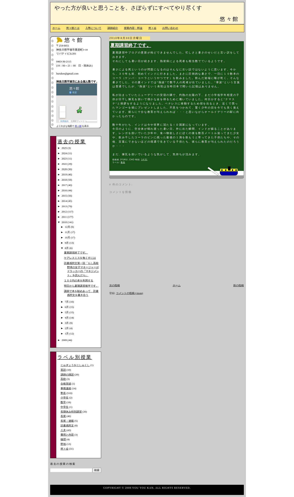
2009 (64, 340)
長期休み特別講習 (71, 411)
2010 (64, 222)
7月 (67, 301)
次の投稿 (114, 285)
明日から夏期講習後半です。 (81, 285)
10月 (68, 237)
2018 (64, 179)
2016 (64, 190)
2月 (67, 328)
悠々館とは (73, 28)
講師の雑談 (67, 374)
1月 (67, 333)
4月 (67, 317)
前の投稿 (238, 285)
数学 (63, 402)
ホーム (56, 28)
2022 (64, 163)
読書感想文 (67, 425)
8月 (67, 248)
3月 (67, 322)
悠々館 (229, 19)
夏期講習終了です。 (130, 45)
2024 (64, 153)
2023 (64, 158)
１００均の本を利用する (78, 280)
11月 (68, 232)
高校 (63, 379)
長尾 (63, 416)
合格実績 (66, 383)
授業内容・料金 (133, 28)
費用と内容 (67, 434)
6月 (67, 307)
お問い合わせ (170, 28)
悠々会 (152, 28)
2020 (64, 169)
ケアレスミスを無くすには (80, 257)
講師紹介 (112, 28)
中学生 (65, 406)
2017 (64, 185)
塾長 (123, 162)
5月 (67, 312)
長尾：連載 (67, 420)
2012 (64, 211)
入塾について (93, 28)
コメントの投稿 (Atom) (129, 293)
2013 (64, 206)
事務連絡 (66, 388)
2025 (64, 147)
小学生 (65, 397)
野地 (63, 444)
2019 (64, 174)
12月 (68, 226)
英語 (63, 369)
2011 (64, 216)
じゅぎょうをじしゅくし (75, 365)
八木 (63, 430)
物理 (63, 439)
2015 (64, 195)
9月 (67, 242)
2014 (64, 201)
